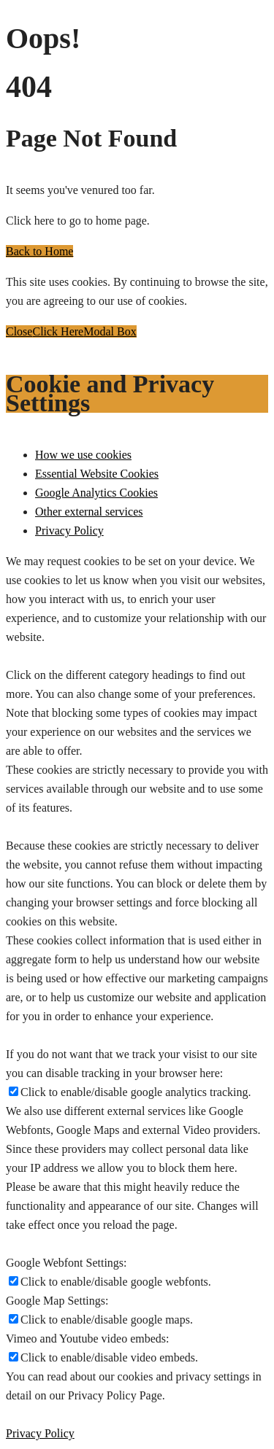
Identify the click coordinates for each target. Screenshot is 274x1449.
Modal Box (109, 331)
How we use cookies (83, 454)
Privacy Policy (69, 530)
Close (19, 331)
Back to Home (39, 251)
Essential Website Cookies (97, 473)
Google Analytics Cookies (96, 492)
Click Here (57, 331)
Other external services (88, 511)
